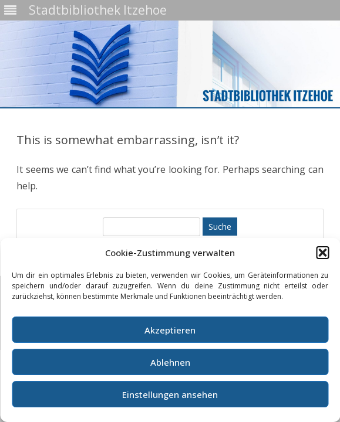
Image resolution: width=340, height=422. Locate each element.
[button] (322, 252)
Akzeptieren (170, 330)
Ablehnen (170, 362)
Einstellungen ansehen (170, 394)
